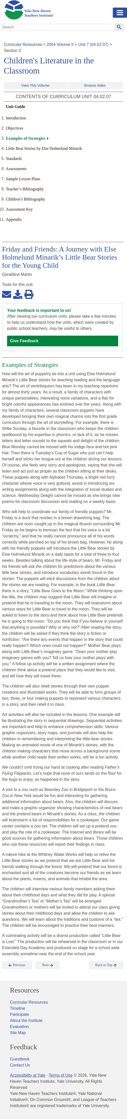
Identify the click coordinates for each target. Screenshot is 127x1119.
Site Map (18, 1033)
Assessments (16, 169)
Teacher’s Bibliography (25, 189)
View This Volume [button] (35, 85)
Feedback (23, 1047)
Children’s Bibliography (25, 199)
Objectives (14, 128)
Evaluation (19, 1026)
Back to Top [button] (106, 965)
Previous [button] (16, 965)
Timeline (17, 1008)
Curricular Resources (23, 44)
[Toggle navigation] (120, 13)
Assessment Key (19, 209)
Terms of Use (60, 1075)
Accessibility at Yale (27, 1075)
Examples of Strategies (25, 138)
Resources (24, 990)
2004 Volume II (60, 44)
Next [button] (47, 965)
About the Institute (26, 1020)
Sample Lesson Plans (23, 179)
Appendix (14, 219)
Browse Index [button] (95, 85)
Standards (14, 158)
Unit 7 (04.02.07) (93, 44)
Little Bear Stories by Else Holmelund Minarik (44, 148)
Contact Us (20, 1065)
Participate (19, 1014)
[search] (59, 27)
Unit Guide (15, 106)
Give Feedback (24, 341)
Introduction (16, 118)
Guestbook (19, 1059)
